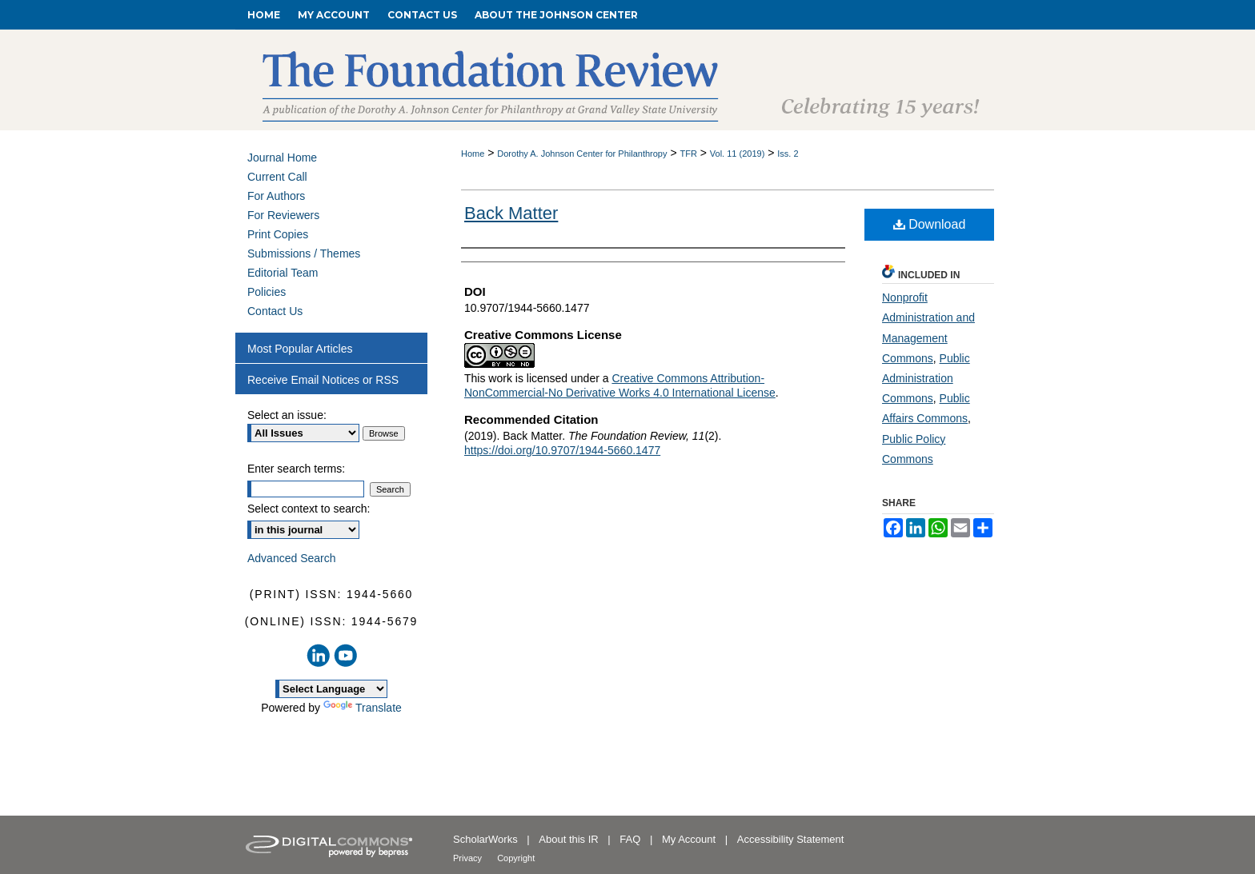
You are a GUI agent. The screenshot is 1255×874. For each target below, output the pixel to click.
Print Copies (277, 234)
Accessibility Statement (790, 839)
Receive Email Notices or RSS (323, 379)
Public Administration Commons (926, 378)
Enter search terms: (296, 468)
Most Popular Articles (300, 348)
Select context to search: (308, 508)
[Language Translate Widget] (331, 689)
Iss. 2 (787, 153)
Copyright (516, 858)
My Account (690, 839)
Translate (362, 707)
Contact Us (275, 311)
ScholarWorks (486, 839)
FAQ (631, 839)
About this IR (570, 839)
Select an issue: (287, 415)
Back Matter (511, 213)
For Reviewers (283, 215)
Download (929, 224)
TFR (688, 153)
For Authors (276, 196)
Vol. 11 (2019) (737, 153)
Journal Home (282, 157)
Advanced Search (291, 558)
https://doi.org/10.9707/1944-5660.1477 (562, 450)
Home (472, 153)
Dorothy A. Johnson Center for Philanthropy (582, 153)
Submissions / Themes (303, 253)
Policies (266, 291)
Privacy (468, 858)
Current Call (277, 176)
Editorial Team (282, 272)
